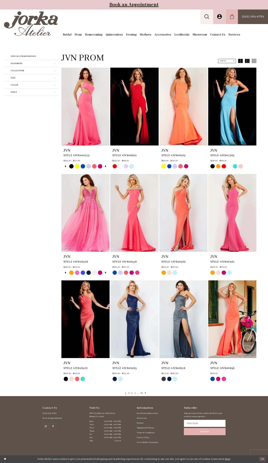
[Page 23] (142, 393)
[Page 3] (131, 393)
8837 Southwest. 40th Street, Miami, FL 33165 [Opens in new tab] (102, 415)
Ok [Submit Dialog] (262, 459)
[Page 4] (135, 393)
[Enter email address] (205, 423)
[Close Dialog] (5, 459)
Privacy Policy (143, 437)
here (227, 459)
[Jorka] (31, 23)
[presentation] (85, 106)
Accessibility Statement (147, 442)
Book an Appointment (134, 5)
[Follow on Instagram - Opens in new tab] (45, 426)
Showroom (142, 418)
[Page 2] (128, 393)
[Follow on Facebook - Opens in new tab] (53, 426)
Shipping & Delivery (145, 428)
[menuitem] (206, 17)
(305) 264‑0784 (49, 413)
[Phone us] (253, 17)
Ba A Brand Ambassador (147, 413)
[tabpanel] (71, 166)
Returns (140, 423)
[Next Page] (146, 393)
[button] (206, 17)
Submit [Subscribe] (204, 431)
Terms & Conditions (145, 432)
